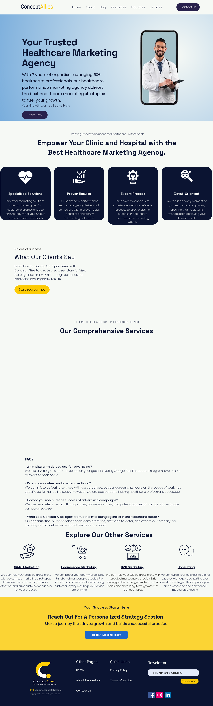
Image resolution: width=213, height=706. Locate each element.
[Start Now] (35, 115)
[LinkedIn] (168, 695)
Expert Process (133, 194)
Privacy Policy (118, 670)
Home (80, 670)
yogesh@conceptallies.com (48, 690)
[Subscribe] (190, 681)
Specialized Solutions (25, 194)
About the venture (88, 680)
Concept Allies (25, 270)
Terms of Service (121, 680)
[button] (90, 7)
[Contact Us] (188, 7)
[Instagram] (159, 695)
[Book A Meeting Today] (106, 635)
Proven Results (79, 194)
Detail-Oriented (186, 194)
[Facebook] (151, 695)
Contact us (83, 691)
